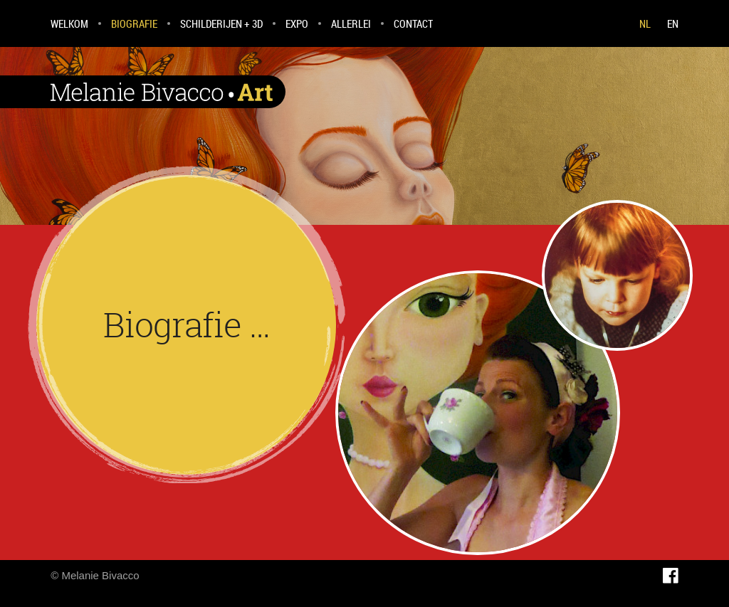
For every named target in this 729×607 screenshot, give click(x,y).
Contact (413, 23)
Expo (296, 23)
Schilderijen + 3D (221, 23)
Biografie (134, 23)
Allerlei (351, 23)
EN (672, 23)
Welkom (69, 23)
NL (645, 23)
